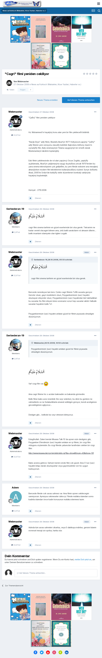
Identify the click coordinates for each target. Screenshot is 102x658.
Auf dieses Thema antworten (81, 100)
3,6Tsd (16, 511)
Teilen (10, 90)
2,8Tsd (16, 232)
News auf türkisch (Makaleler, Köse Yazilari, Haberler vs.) (56, 84)
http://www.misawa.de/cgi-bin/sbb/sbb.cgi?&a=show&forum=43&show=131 (61, 453)
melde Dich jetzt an (83, 559)
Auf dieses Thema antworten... (31, 573)
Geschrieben (41, 112)
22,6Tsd (15, 135)
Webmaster (23, 81)
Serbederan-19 (15, 208)
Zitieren (38, 198)
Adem (15, 487)
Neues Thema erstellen (47, 100)
